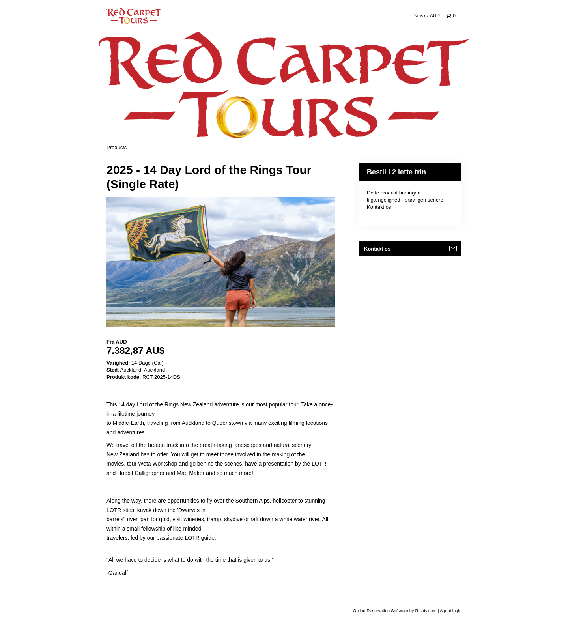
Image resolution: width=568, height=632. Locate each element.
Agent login (451, 610)
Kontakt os (379, 207)
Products (116, 147)
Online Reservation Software (380, 610)
